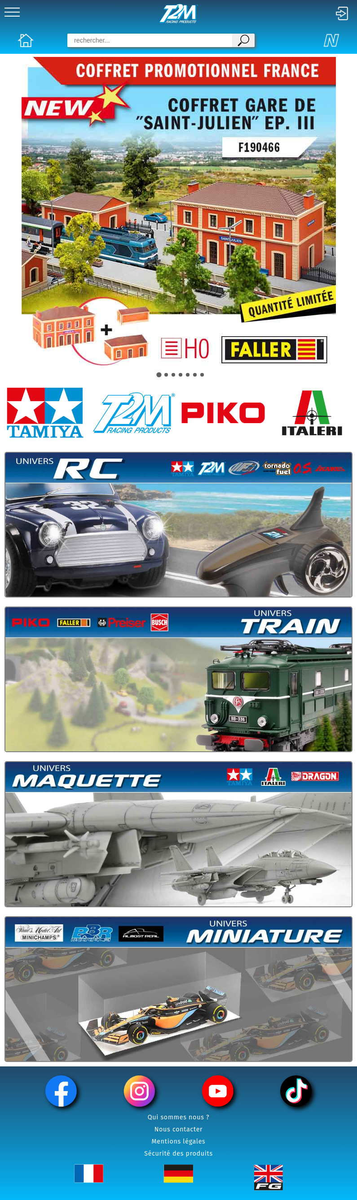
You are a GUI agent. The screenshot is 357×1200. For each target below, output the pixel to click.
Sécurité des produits (178, 1153)
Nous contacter (178, 1129)
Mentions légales (179, 1141)
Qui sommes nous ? (179, 1117)
